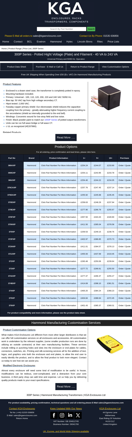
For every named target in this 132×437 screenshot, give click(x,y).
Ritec (100, 41)
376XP (12, 305)
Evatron (41, 41)
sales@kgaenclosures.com (47, 36)
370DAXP (11, 195)
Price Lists (113, 41)
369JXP (11, 180)
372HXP (12, 246)
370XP (12, 232)
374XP (12, 291)
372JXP (11, 254)
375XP (12, 298)
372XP (12, 261)
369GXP (12, 173)
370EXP (11, 210)
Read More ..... (66, 137)
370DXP (12, 202)
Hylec (69, 41)
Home (5, 41)
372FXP (11, 239)
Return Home (22, 418)
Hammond (56, 41)
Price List (27, 48)
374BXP (12, 283)
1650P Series (50, 120)
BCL (29, 41)
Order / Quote (125, 165)
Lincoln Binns (85, 41)
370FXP (11, 217)
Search (91, 29)
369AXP (12, 165)
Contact (18, 41)
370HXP (12, 224)
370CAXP (11, 187)
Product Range (14, 48)
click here (91, 152)
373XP (12, 269)
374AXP (12, 276)
